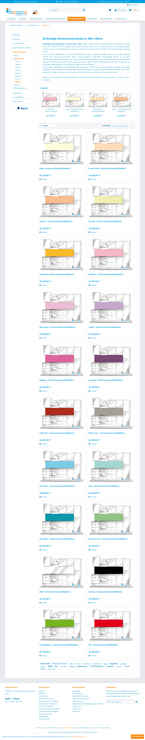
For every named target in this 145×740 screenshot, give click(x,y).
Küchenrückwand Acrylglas (48, 711)
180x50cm (18, 73)
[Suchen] (84, 10)
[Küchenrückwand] (76, 19)
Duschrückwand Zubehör (22, 48)
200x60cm (18, 82)
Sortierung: (106, 126)
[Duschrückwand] (36, 19)
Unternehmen (18, 101)
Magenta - (73, 666)
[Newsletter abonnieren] (136, 702)
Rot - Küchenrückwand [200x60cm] (103, 645)
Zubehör (17, 85)
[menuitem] (67, 10)
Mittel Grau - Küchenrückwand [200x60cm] (107, 433)
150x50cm (18, 67)
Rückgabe (75, 711)
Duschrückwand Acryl (46, 699)
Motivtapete (43, 696)
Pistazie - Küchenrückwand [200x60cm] (105, 221)
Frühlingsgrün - (98, 666)
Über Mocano (77, 693)
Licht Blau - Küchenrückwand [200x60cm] (57, 486)
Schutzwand (17, 93)
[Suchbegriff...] (67, 10)
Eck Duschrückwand (46, 706)
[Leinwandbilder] (106, 19)
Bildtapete (42, 693)
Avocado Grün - (60, 663)
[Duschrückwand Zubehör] (55, 19)
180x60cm (18, 76)
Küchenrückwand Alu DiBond (49, 709)
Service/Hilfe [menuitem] (132, 5)
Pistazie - (78, 664)
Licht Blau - (64, 666)
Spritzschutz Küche (46, 714)
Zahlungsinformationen (80, 699)
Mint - (72, 664)
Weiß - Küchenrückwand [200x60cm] (54, 592)
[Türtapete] (22, 19)
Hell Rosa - (87, 664)
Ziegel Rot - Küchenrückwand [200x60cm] (56, 433)
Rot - (57, 666)
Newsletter (76, 691)
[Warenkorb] (134, 10)
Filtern (44, 126)
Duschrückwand (18, 43)
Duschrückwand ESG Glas (48, 704)
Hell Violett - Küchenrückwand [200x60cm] (57, 327)
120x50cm (18, 62)
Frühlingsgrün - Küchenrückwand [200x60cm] (58, 645)
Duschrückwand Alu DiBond (49, 701)
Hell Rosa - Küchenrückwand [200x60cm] (51, 110)
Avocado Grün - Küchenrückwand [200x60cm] (108, 539)
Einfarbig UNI (19, 59)
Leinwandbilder (18, 97)
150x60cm (18, 70)
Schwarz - (119, 666)
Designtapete (43, 716)
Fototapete (16, 35)
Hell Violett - (45, 663)
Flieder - (43, 666)
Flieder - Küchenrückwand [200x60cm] (105, 327)
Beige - (106, 664)
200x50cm (18, 79)
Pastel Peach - (97, 664)
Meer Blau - (52, 669)
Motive (16, 56)
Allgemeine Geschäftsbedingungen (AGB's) (87, 704)
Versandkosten (67, 728)
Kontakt (41, 691)
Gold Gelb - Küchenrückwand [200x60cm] (56, 274)
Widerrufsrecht (77, 701)
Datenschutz (76, 706)
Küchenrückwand (19, 52)
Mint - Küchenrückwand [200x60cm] (104, 486)
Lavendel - (123, 664)
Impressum (76, 709)
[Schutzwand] (92, 19)
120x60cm (18, 65)
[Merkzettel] (110, 10)
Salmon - (111, 666)
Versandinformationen (80, 696)
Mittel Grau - (83, 666)
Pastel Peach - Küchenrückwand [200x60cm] (98, 110)
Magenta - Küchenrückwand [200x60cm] (56, 380)
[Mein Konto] (120, 10)
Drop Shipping (44, 719)
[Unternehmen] (121, 19)
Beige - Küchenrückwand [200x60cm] (75, 110)
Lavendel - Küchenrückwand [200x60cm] (106, 380)
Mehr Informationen (78, 737)
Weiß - (51, 666)
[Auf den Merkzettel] (43, 179)
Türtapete (16, 39)
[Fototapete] (11, 19)
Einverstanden (137, 737)
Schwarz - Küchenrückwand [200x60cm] (105, 592)
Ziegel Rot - (114, 663)
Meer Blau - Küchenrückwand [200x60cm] (57, 539)
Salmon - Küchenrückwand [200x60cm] (121, 110)
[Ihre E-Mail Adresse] (119, 702)
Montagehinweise (20, 88)
